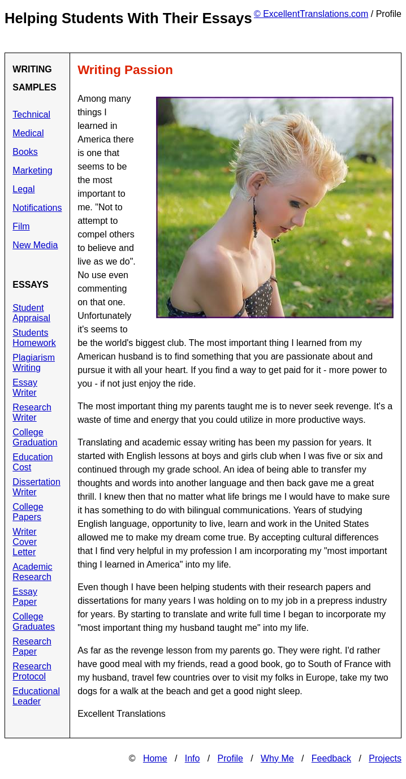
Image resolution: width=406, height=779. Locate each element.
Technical (31, 114)
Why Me (277, 758)
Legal (23, 189)
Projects (385, 758)
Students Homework (33, 338)
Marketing (32, 170)
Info (192, 758)
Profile (230, 758)
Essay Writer (24, 387)
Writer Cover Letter (24, 542)
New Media (35, 245)
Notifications (37, 208)
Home (155, 758)
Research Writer (31, 412)
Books (24, 152)
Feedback (331, 758)
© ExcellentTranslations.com (311, 14)
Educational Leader (36, 696)
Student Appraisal (31, 313)
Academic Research (32, 572)
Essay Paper (24, 597)
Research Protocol (31, 671)
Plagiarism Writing (33, 363)
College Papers (27, 512)
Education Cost (32, 462)
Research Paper (31, 646)
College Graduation (34, 437)
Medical (28, 133)
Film (20, 226)
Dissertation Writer (36, 487)
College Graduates (33, 621)
